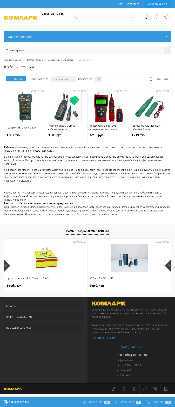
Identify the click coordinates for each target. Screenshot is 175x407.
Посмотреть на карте (103, 338)
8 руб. (125, 286)
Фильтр (16, 79)
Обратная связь (16, 402)
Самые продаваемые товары (87, 231)
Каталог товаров (87, 36)
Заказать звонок (157, 3)
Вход (119, 4)
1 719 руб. (150, 137)
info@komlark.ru (136, 355)
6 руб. (13, 286)
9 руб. (69, 286)
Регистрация (132, 4)
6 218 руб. (108, 137)
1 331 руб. (25, 137)
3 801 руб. (66, 137)
